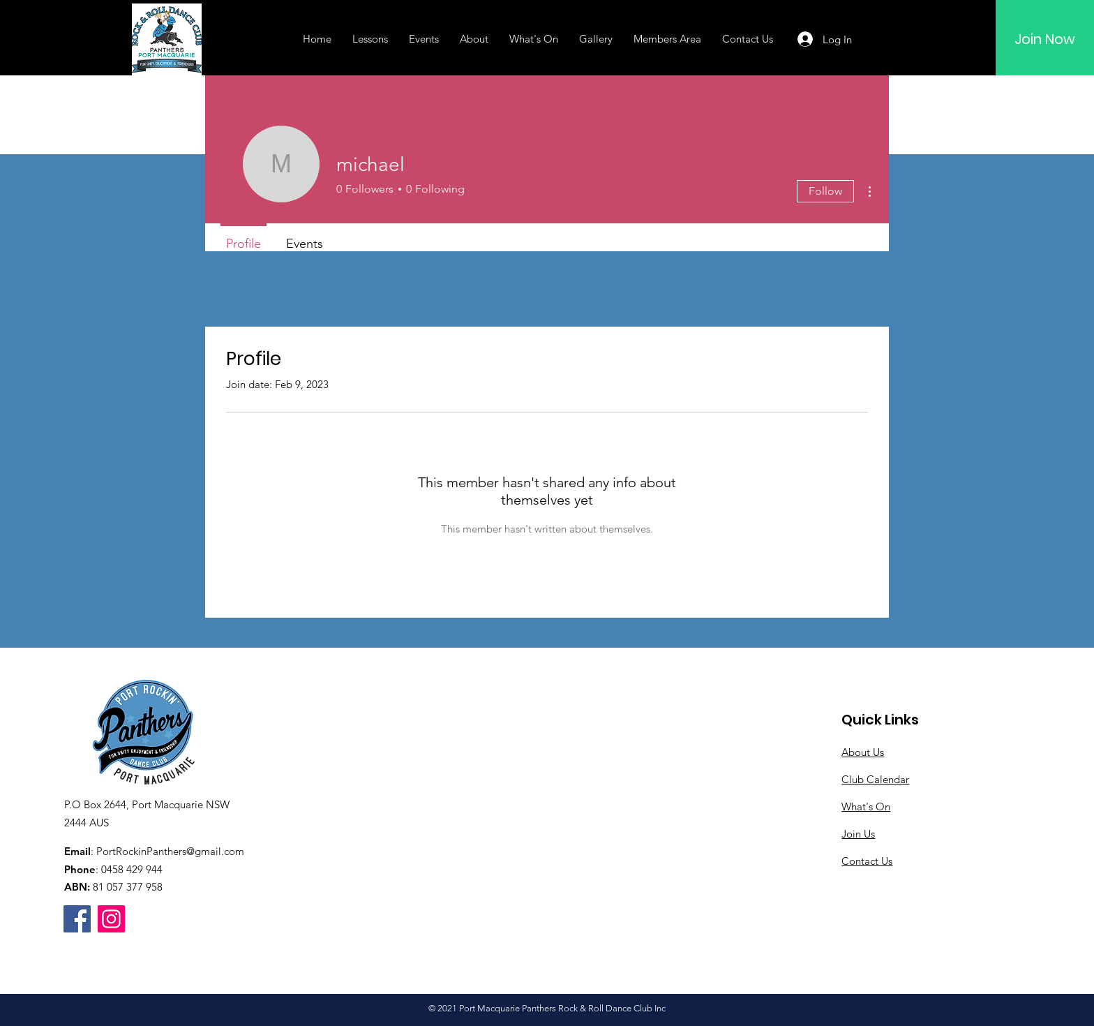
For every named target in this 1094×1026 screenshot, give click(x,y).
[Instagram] (111, 918)
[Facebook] (77, 918)
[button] (370, 39)
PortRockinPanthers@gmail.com (170, 851)
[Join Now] (1044, 39)
